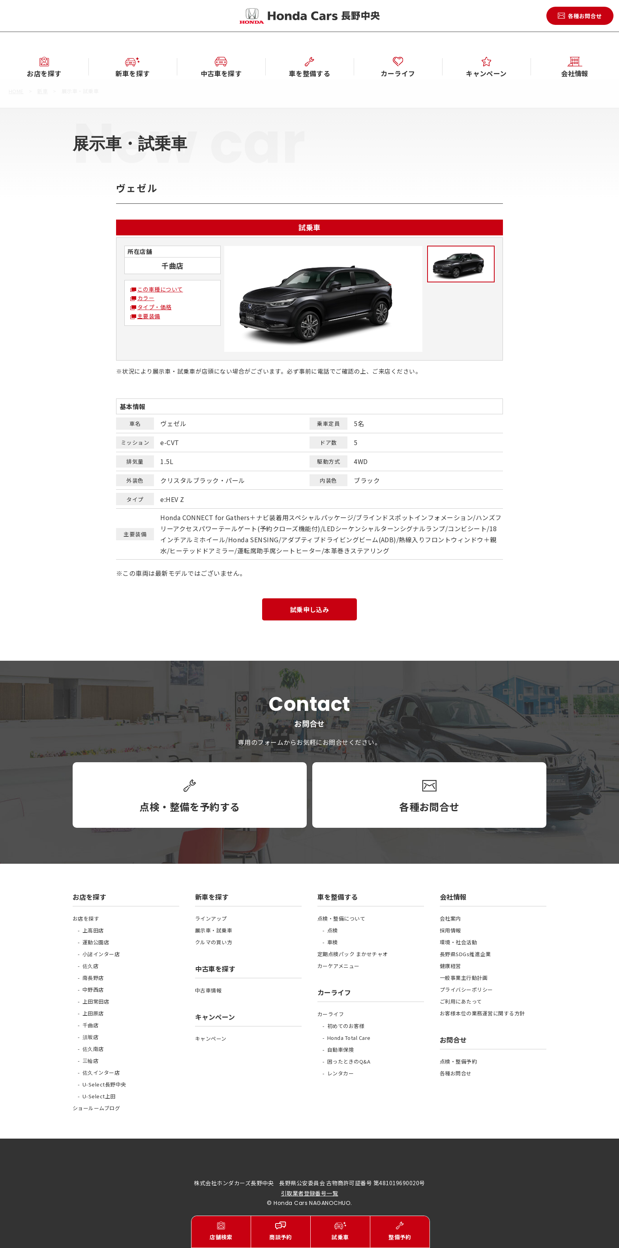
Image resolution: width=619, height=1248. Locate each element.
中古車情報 (208, 990)
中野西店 (93, 989)
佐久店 (90, 966)
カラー (145, 298)
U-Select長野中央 (104, 1084)
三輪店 (90, 1060)
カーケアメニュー (338, 966)
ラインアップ (211, 918)
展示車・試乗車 (213, 930)
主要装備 (148, 316)
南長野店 (93, 977)
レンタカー (340, 1073)
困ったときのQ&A (348, 1061)
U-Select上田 (99, 1096)
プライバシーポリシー (466, 989)
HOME (16, 91)
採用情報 (450, 930)
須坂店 (90, 1037)
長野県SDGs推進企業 (465, 954)
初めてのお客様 (345, 1026)
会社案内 (450, 918)
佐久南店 (93, 1049)
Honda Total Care (349, 1037)
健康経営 (450, 966)
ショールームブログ (96, 1108)
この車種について (160, 289)
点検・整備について (341, 918)
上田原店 (93, 1013)
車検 (332, 942)
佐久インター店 (101, 1072)
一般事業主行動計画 (464, 977)
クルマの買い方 (213, 942)
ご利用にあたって (461, 1001)
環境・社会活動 (458, 942)
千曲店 (90, 1025)
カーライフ (330, 1014)
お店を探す (86, 918)
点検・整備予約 (458, 1061)
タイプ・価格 (154, 307)
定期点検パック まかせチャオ (352, 954)
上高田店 (93, 930)
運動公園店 (96, 942)
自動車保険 (340, 1049)
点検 (332, 930)
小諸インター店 (101, 954)
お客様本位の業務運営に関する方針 (482, 1013)
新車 (42, 91)
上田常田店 (96, 1001)
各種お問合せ (456, 1073)
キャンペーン (211, 1038)
